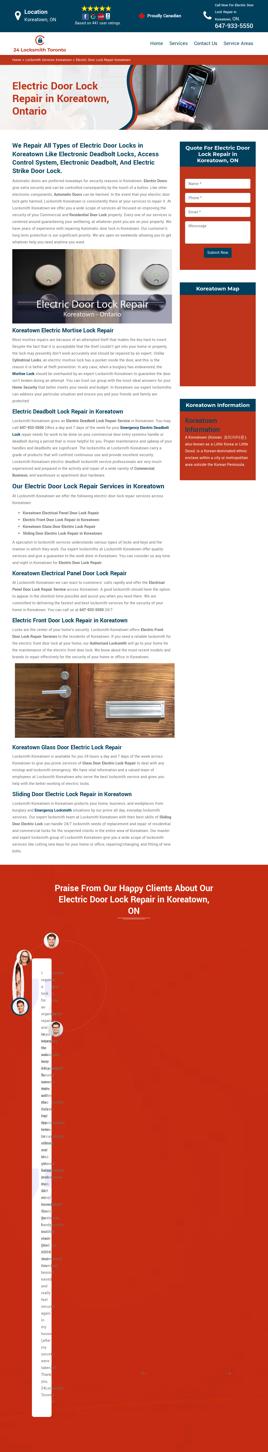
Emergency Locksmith (173, 1418)
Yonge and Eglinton (127, 1222)
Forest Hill (120, 1127)
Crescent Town (207, 1229)
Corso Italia (121, 1270)
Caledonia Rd (40, 1093)
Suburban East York (211, 1256)
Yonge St (36, 1100)
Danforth (36, 1243)
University (37, 1154)
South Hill (119, 1181)
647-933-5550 (234, 26)
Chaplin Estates (124, 1100)
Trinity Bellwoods (209, 1208)
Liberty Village (206, 1113)
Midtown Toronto (125, 1229)
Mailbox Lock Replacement (165, 1404)
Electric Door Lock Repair (116, 1400)
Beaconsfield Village (129, 1236)
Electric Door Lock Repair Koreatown (103, 60)
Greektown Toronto (45, 1263)
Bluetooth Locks (167, 1380)
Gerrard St (38, 1249)
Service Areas (238, 43)
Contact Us (205, 43)
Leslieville (38, 1270)
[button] (55, 1029)
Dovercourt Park (125, 1283)
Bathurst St (38, 1106)
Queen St (37, 1181)
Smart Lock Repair (117, 1414)
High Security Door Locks (117, 1373)
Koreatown (203, 1106)
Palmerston (204, 1161)
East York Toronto (209, 1304)
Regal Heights (206, 1174)
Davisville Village (126, 1106)
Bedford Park (40, 1317)
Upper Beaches (42, 1311)
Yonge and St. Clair (127, 1120)
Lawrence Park (124, 1140)
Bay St (34, 1147)
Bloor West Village (127, 1243)
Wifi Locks (163, 1390)
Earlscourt (120, 1297)
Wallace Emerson (209, 1215)
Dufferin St (38, 1127)
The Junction (122, 1317)
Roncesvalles (205, 1181)
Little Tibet (203, 1134)
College (35, 1168)
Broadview (38, 1202)
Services (178, 43)
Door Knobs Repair (117, 1424)
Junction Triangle (209, 1100)
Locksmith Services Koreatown (48, 60)
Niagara (201, 1147)
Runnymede (204, 1188)
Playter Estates (42, 1283)
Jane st (35, 1208)
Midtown (118, 1154)
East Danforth (205, 1236)
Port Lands (38, 1290)
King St (35, 1188)
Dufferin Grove (123, 1290)
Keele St (36, 1222)
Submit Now (217, 252)
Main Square (40, 1277)
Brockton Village (125, 1256)
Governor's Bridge (209, 1270)
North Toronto (123, 1168)
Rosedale (119, 1174)
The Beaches (40, 1229)
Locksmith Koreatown (131, 1446)
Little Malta (204, 1093)
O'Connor (202, 1283)
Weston (35, 1215)
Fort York (119, 1304)
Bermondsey (205, 1263)
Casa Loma (121, 1093)
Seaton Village (206, 1195)
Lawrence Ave (41, 1134)
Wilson (35, 1113)
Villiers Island (41, 1297)
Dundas (35, 1174)
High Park (119, 1311)
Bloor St (36, 1140)
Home (156, 43)
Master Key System (118, 1386)
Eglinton (36, 1120)
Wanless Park (123, 1208)
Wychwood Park (125, 1215)
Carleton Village (125, 1263)
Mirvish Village (207, 1140)
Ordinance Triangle (210, 1154)
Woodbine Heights (210, 1249)
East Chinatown (42, 1236)
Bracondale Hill (124, 1249)
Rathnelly (119, 1188)
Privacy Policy (166, 1370)
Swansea (202, 1202)
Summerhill (121, 1195)
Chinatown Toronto (210, 1311)
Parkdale (201, 1168)
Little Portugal (206, 1127)
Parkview (202, 1290)
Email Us (217, 1370)
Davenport (120, 1277)
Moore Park (121, 1161)
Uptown (118, 1202)
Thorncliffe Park (207, 1297)
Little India (38, 1256)
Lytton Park (121, 1147)
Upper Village (123, 1134)
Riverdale (37, 1304)
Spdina (35, 1161)
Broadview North (208, 1222)
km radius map (217, 339)
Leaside (201, 1277)
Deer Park (119, 1113)
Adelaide (36, 1195)
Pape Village (205, 1243)
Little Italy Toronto (209, 1120)
